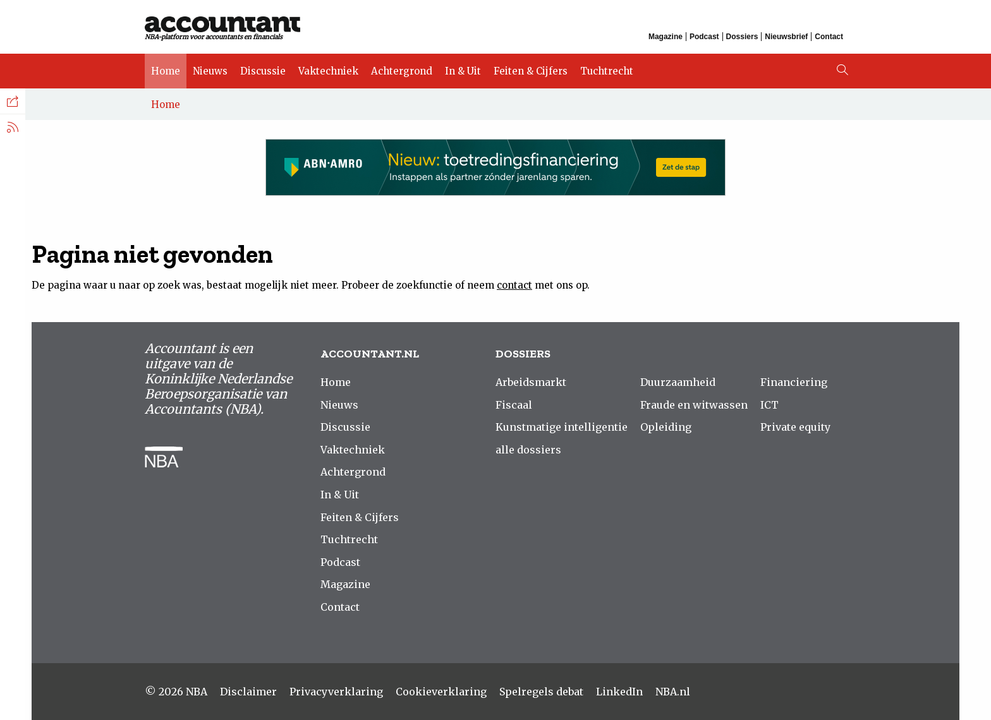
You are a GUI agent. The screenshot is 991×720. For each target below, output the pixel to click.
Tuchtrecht (606, 71)
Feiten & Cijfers (531, 71)
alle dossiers (528, 449)
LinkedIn (619, 691)
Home (165, 71)
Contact (829, 36)
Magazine (665, 36)
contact (514, 285)
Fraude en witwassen (694, 405)
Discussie (263, 71)
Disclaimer (248, 691)
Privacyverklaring (336, 691)
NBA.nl (672, 691)
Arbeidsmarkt (530, 382)
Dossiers (742, 36)
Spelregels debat (541, 691)
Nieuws (210, 71)
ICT (769, 405)
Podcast (704, 36)
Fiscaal (513, 405)
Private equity (795, 427)
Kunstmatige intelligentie (561, 427)
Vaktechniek (328, 71)
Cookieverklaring (441, 691)
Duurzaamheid (677, 382)
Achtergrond (401, 71)
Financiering (793, 382)
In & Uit (463, 71)
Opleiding (665, 427)
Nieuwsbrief (786, 36)
